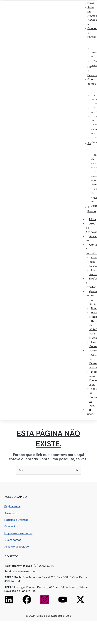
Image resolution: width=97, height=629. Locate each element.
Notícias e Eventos (16, 520)
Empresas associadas (18, 533)
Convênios (11, 526)
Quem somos (12, 540)
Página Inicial (12, 506)
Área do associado (16, 546)
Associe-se (11, 513)
